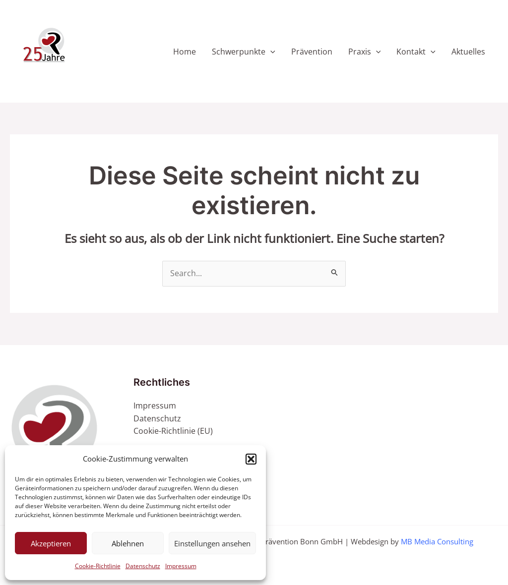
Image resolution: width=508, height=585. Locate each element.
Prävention (311, 51)
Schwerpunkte (243, 51)
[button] (251, 459)
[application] (270, 51)
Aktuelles (468, 51)
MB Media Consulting (437, 541)
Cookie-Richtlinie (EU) (173, 430)
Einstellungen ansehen (212, 543)
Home (184, 51)
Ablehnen (128, 543)
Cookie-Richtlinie (98, 566)
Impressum (180, 566)
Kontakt (416, 51)
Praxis (364, 51)
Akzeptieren (51, 543)
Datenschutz (143, 566)
